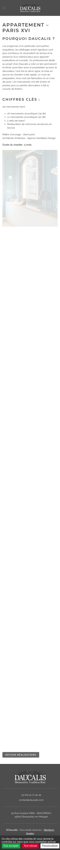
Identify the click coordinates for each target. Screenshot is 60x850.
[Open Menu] (4, 8)
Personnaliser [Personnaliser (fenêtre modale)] (50, 845)
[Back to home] (30, 8)
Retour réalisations (20, 754)
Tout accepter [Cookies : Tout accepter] (11, 845)
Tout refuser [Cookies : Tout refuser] (30, 845)
